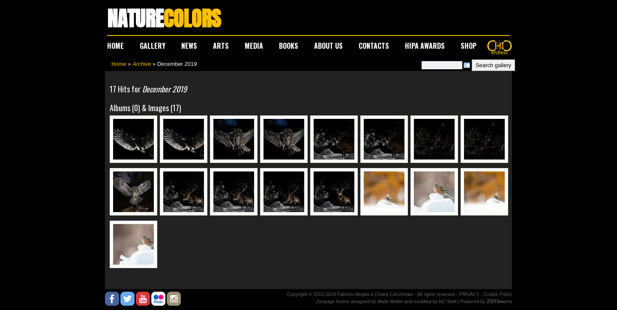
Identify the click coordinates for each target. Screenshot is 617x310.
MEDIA (254, 46)
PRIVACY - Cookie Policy (485, 294)
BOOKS (288, 46)
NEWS (189, 46)
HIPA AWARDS (425, 46)
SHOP (468, 46)
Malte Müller (390, 301)
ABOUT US (328, 46)
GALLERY (152, 46)
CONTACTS (374, 46)
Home (118, 64)
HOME (115, 46)
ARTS (221, 46)
